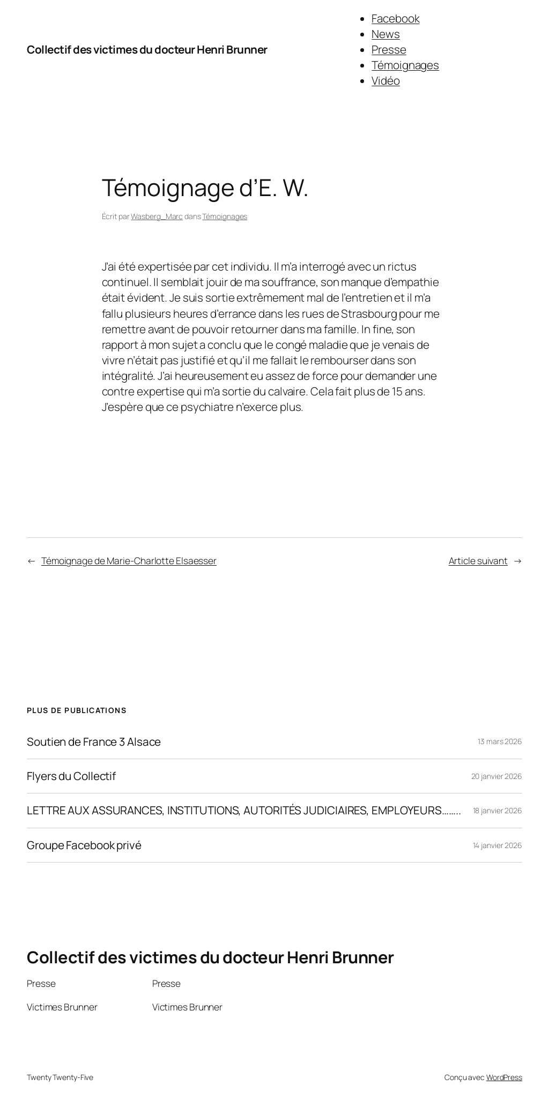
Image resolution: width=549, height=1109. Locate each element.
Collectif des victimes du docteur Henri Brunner (147, 49)
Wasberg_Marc (157, 216)
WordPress (504, 1077)
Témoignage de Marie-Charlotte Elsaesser (129, 560)
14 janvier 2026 (498, 845)
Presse (389, 49)
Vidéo (386, 80)
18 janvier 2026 (498, 810)
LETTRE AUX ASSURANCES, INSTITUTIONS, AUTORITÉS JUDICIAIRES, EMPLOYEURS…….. (244, 810)
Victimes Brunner (62, 1006)
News (386, 33)
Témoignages (405, 64)
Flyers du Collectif (71, 776)
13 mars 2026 (500, 741)
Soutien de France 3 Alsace (94, 742)
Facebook (395, 18)
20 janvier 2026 (497, 776)
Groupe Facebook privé (84, 845)
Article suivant (478, 560)
